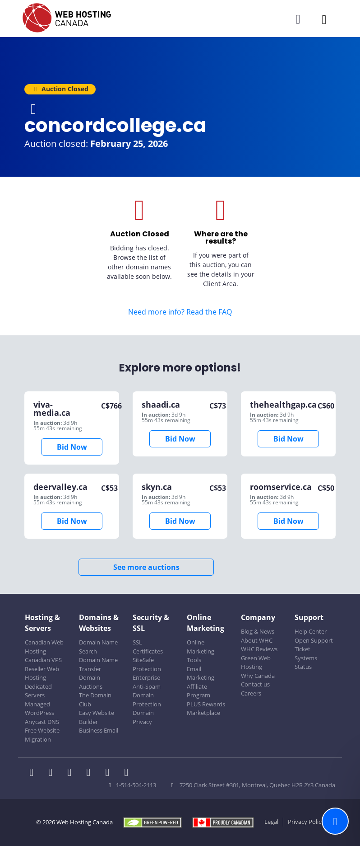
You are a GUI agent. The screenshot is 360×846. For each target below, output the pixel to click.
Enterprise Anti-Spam (147, 682)
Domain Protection (147, 699)
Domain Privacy (143, 717)
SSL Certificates (148, 646)
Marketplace (203, 713)
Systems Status (306, 662)
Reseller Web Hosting (42, 673)
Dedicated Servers (38, 691)
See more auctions (146, 567)
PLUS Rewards (206, 704)
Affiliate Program (198, 691)
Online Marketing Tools (200, 651)
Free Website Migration (42, 734)
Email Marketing (200, 673)
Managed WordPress (39, 708)
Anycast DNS (42, 722)
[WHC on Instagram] (91, 773)
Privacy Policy (306, 822)
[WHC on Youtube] (110, 773)
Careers (251, 693)
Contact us (255, 684)
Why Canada (258, 676)
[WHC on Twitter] (53, 773)
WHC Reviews (259, 649)
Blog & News (257, 631)
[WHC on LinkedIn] (72, 773)
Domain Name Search (98, 646)
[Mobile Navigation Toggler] (324, 19)
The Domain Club (95, 699)
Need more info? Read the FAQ (180, 312)
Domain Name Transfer (98, 664)
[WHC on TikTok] (128, 773)
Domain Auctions (90, 682)
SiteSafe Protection (147, 664)
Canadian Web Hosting (44, 646)
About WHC (256, 640)
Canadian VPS (43, 660)
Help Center (311, 631)
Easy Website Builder (96, 717)
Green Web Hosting (256, 662)
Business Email (98, 730)
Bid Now (72, 447)
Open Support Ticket (314, 644)
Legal (271, 822)
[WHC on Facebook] (34, 773)
